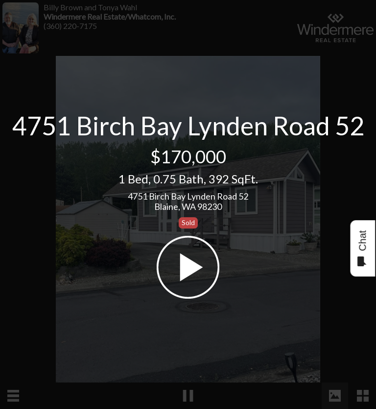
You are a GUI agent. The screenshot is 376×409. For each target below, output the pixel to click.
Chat (362, 248)
